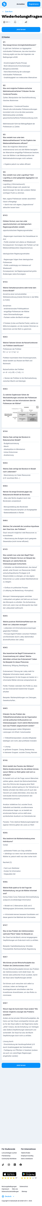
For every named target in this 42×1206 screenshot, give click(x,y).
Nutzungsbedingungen (9, 1186)
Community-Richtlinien (9, 1158)
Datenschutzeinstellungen (10, 1191)
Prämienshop (6, 1156)
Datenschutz (24, 1186)
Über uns (15, 1189)
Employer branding (27, 1156)
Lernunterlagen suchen (9, 1153)
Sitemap (24, 1191)
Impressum (5, 1189)
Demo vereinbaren (27, 1158)
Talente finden (25, 1153)
